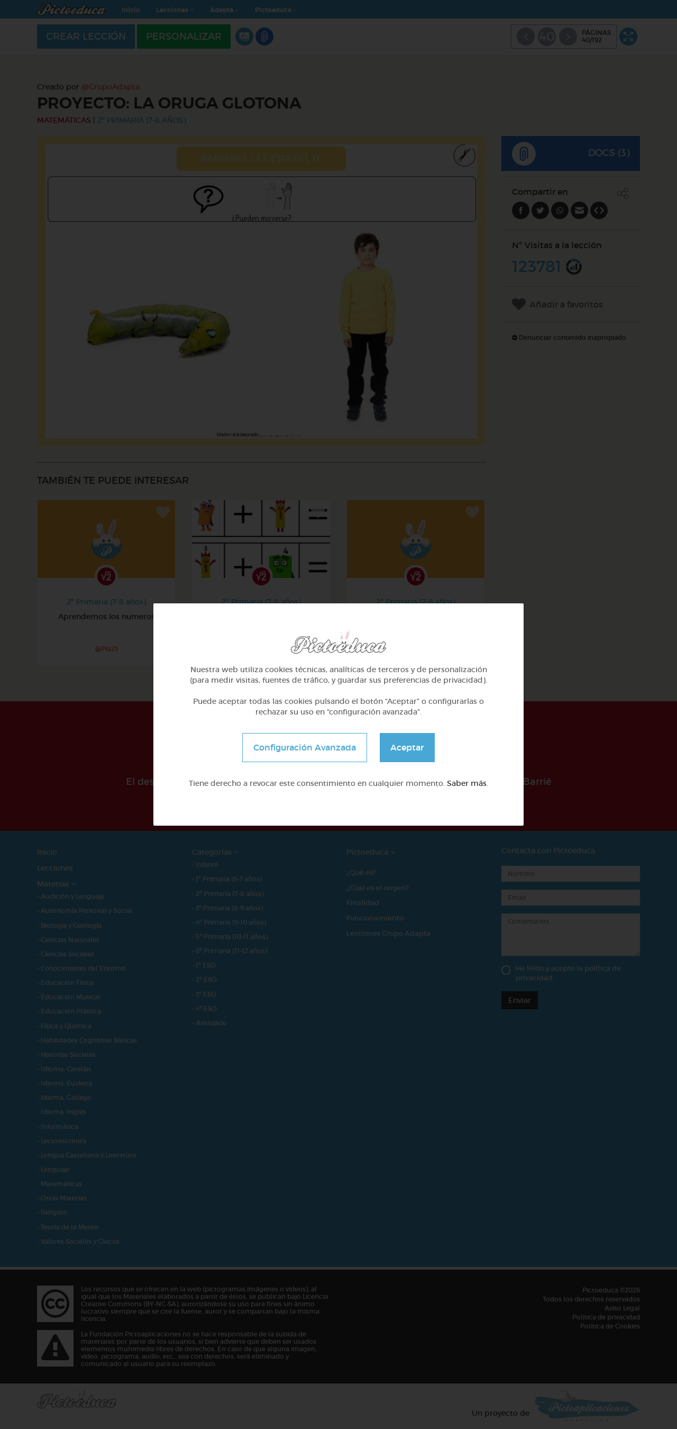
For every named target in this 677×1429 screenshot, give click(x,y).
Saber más (467, 783)
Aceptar (407, 747)
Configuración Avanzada (304, 747)
